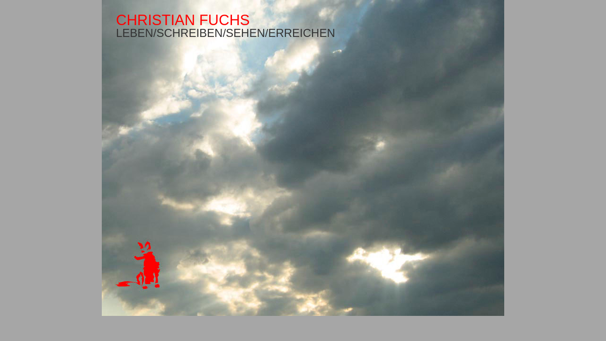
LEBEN (134, 33)
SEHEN (245, 33)
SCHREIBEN (189, 33)
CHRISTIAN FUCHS (183, 20)
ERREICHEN (301, 33)
